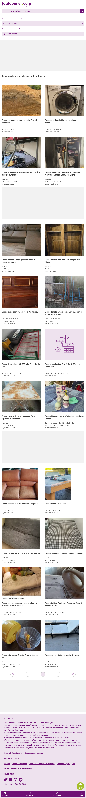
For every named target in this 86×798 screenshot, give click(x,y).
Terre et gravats (7, 127)
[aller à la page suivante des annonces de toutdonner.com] (58, 674)
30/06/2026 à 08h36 (8, 184)
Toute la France (11, 24)
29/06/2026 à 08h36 (8, 513)
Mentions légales (63, 764)
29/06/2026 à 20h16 (8, 323)
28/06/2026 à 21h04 (8, 562)
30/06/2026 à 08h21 (51, 271)
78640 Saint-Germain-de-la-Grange (57, 425)
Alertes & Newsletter (11, 768)
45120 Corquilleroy (8, 321)
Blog (73, 764)
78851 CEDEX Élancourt (52, 510)
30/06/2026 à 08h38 (52, 132)
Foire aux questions (19, 764)
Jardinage (5, 423)
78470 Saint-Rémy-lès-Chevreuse (56, 373)
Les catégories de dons (34, 753)
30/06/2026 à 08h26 (8, 271)
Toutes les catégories (14, 34)
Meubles (5, 179)
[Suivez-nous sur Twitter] (5, 781)
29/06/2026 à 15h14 (51, 323)
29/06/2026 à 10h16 (51, 428)
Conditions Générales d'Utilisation (42, 764)
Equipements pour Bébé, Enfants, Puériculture (60, 423)
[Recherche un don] (41, 11)
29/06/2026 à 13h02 (51, 376)
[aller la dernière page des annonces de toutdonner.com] (73, 674)
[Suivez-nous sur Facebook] (10, 781)
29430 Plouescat (7, 425)
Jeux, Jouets (49, 508)
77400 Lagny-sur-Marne (53, 129)
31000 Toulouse (50, 664)
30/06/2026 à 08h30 (52, 184)
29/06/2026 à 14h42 (8, 376)
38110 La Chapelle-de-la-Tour (12, 373)
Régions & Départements (13, 753)
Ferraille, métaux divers (53, 318)
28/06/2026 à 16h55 (51, 615)
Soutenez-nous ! (28, 768)
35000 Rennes (50, 560)
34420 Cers (49, 321)
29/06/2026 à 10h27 (8, 428)
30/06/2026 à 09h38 (8, 132)
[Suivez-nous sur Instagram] (15, 781)
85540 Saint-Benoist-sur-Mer (55, 612)
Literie (47, 371)
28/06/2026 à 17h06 (51, 562)
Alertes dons (80, 788)
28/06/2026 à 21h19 (51, 513)
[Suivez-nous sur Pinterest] (20, 781)
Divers (4, 662)
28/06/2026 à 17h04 (8, 615)
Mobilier (4, 371)
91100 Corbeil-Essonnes (10, 129)
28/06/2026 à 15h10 (51, 667)
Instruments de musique (10, 318)
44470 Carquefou (8, 510)
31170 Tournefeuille (8, 560)
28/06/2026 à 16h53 (8, 667)
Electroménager (50, 127)
